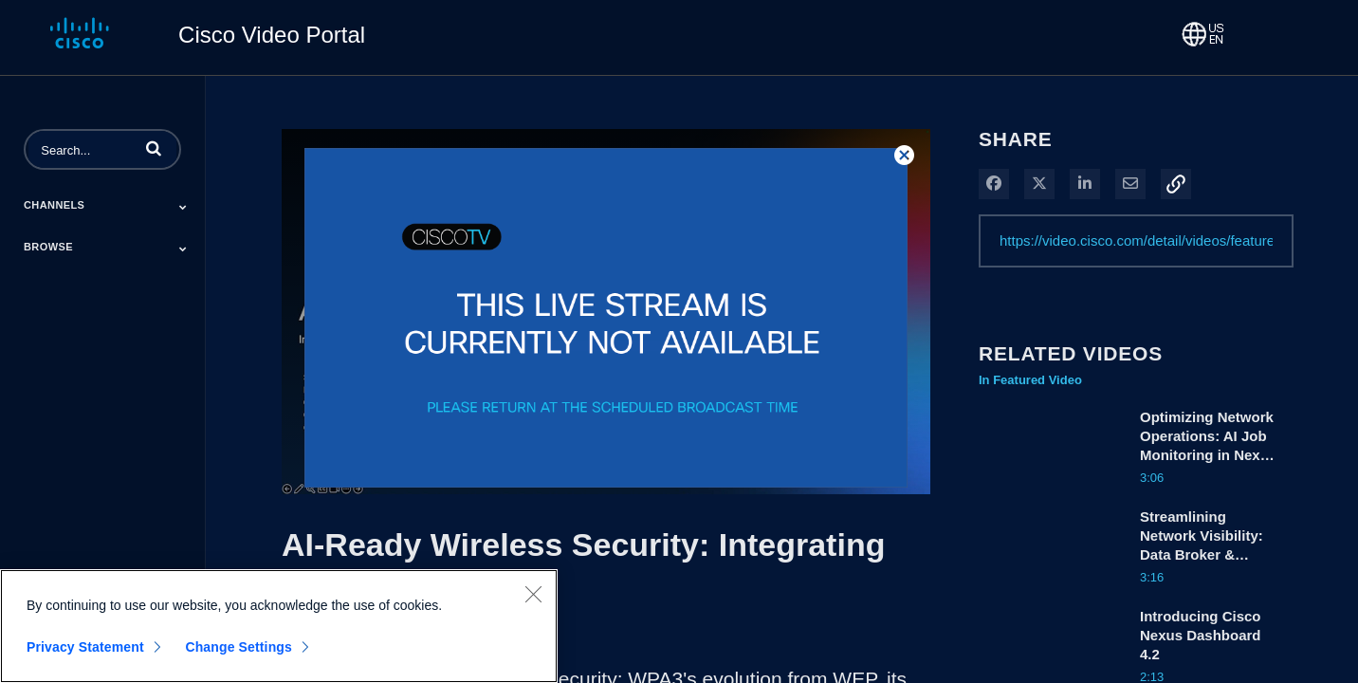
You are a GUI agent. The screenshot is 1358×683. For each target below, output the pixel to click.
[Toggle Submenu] (183, 206)
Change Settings (238, 647)
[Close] (532, 594)
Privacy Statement (85, 647)
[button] (154, 148)
